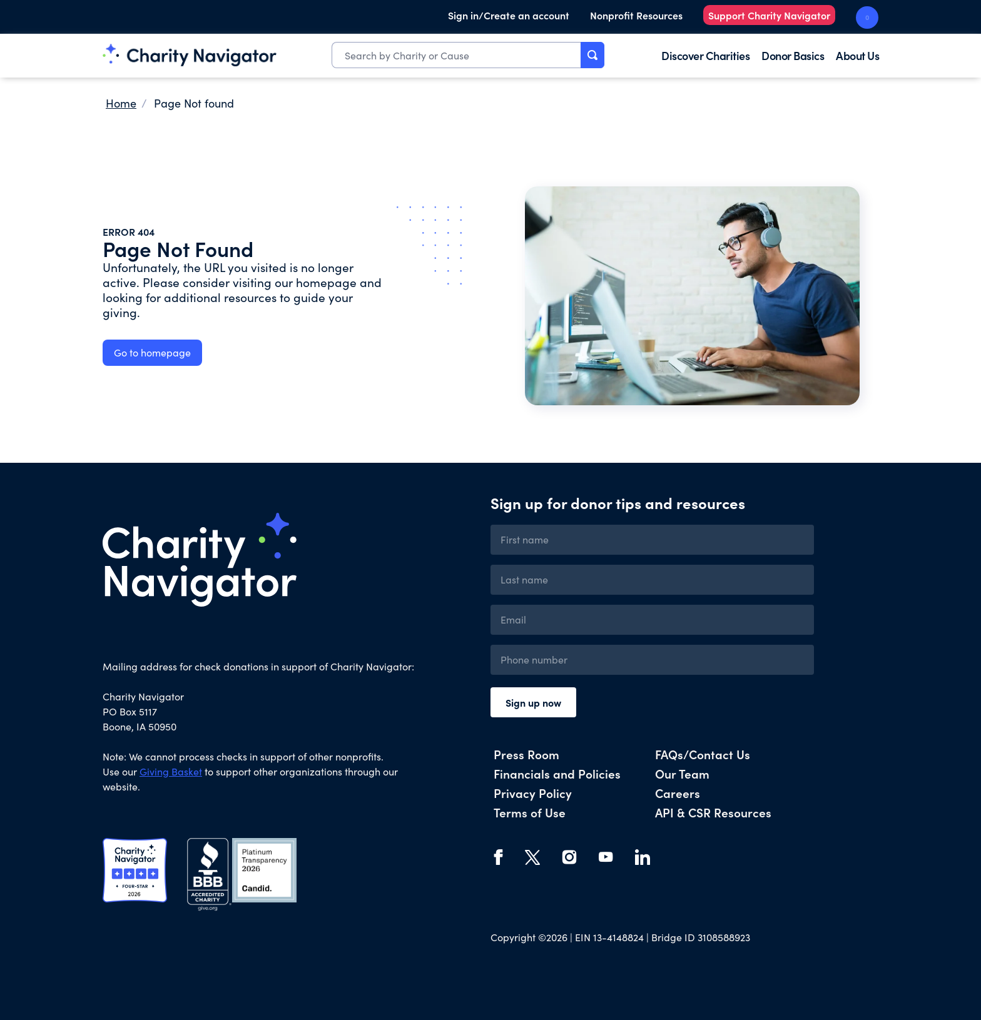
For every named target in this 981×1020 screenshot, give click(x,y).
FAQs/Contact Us (702, 753)
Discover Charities (705, 55)
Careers (677, 792)
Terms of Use (530, 812)
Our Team (682, 773)
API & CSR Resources (713, 812)
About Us (857, 55)
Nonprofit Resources (636, 15)
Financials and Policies (557, 773)
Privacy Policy (533, 792)
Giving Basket (171, 771)
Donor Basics (792, 55)
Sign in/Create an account (508, 15)
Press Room (526, 753)
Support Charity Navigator (769, 15)
